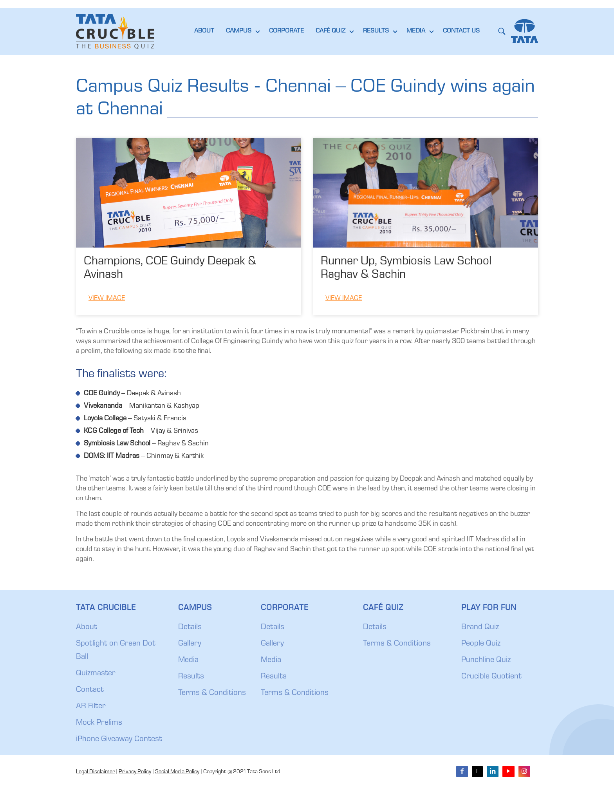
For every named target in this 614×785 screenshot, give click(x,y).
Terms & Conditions (212, 693)
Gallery (189, 644)
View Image (106, 298)
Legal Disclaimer (95, 772)
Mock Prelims (99, 723)
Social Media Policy (177, 772)
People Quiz (480, 644)
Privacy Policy (135, 772)
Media (188, 660)
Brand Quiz (480, 627)
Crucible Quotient (491, 677)
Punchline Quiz (486, 660)
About (86, 627)
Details (190, 627)
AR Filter (91, 707)
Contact (90, 690)
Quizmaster (96, 674)
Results (191, 677)
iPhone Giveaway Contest (119, 739)
